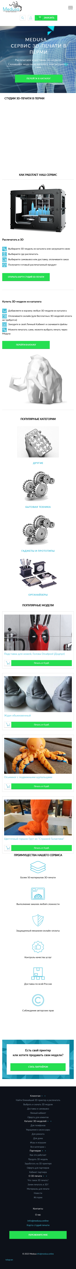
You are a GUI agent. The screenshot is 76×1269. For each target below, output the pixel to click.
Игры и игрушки (38, 1142)
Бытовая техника (38, 506)
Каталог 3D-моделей (35, 1121)
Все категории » (38, 1147)
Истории (38, 1197)
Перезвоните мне (38, 1235)
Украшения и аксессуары (38, 1129)
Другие (38, 463)
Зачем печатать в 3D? (38, 1184)
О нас (38, 1214)
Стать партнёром (38, 1067)
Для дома (38, 1138)
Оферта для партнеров (38, 1168)
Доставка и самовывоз (38, 1108)
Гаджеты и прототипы (38, 550)
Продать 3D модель (38, 1159)
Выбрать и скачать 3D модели (38, 1104)
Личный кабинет (38, 1113)
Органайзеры (38, 594)
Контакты (38, 1208)
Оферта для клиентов (38, 1117)
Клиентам (35, 1095)
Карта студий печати (38, 1225)
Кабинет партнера (38, 1172)
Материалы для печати (38, 1189)
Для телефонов (38, 1125)
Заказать (49, 17)
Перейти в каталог (39, 78)
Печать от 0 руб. (41, 663)
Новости (38, 1193)
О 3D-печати (35, 1176)
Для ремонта (38, 1134)
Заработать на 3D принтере (38, 1163)
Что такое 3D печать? (38, 1180)
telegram (9, 1260)
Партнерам (35, 1150)
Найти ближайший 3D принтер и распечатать (38, 1100)
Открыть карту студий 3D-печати (26, 277)
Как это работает (38, 1155)
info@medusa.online (38, 1220)
